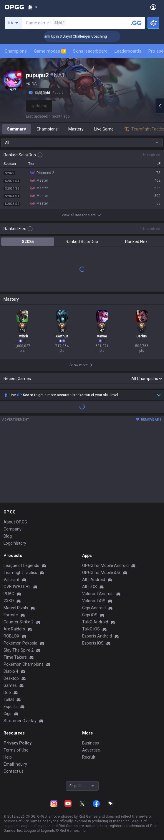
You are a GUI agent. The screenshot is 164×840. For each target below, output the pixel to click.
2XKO (9, 600)
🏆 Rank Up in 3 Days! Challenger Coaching (82, 36)
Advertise (91, 750)
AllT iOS (89, 586)
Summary (16, 129)
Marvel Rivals (16, 607)
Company (12, 529)
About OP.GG (15, 522)
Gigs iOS (89, 615)
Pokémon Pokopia (20, 643)
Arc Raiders (14, 629)
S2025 (28, 241)
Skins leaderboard (90, 51)
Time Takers (15, 657)
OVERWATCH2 (17, 586)
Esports (11, 706)
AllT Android (93, 579)
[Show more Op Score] (159, 395)
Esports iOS (93, 643)
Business (90, 743)
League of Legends (21, 565)
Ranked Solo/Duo (82, 241)
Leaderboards (128, 51)
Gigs (7, 713)
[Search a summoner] (136, 23)
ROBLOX (11, 636)
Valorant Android (98, 593)
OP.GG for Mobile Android (105, 565)
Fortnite (11, 615)
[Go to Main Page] (14, 7)
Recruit (88, 757)
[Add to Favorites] (71, 75)
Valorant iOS (93, 600)
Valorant (11, 579)
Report (57, 93)
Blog (8, 536)
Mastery (76, 129)
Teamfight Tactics (20, 572)
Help (8, 757)
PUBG (9, 593)
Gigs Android (94, 607)
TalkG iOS (91, 629)
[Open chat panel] (159, 105)
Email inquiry (15, 764)
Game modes (50, 51)
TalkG (9, 699)
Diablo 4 (11, 671)
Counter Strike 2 (19, 622)
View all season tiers (82, 215)
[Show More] (32, 7)
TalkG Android (95, 622)
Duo (7, 692)
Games (10, 685)
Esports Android (97, 636)
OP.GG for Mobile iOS (101, 572)
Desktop (11, 678)
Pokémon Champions (24, 664)
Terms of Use (16, 750)
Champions (16, 51)
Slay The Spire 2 (19, 650)
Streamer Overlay (20, 720)
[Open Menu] (153, 7)
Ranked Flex (136, 241)
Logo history (15, 543)
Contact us (14, 771)
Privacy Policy (18, 743)
